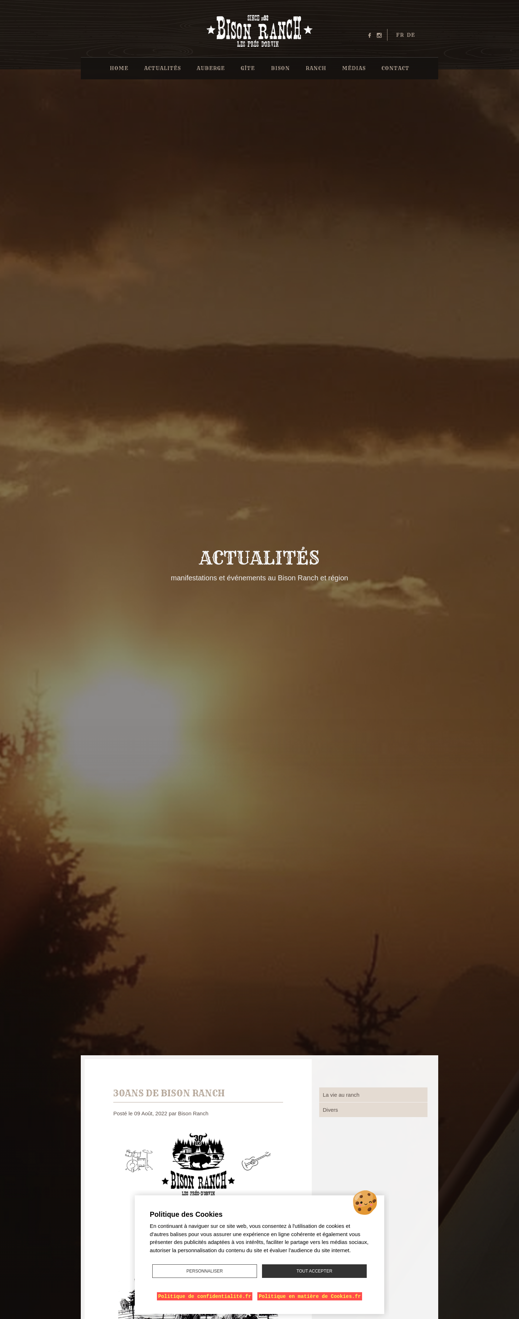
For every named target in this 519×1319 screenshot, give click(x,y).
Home (119, 68)
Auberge (211, 68)
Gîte (248, 68)
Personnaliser (204, 1271)
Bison (280, 68)
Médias (354, 68)
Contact (395, 68)
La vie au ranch (341, 1095)
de (411, 35)
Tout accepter (314, 1271)
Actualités (162, 68)
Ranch (316, 68)
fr (400, 35)
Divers (330, 1110)
